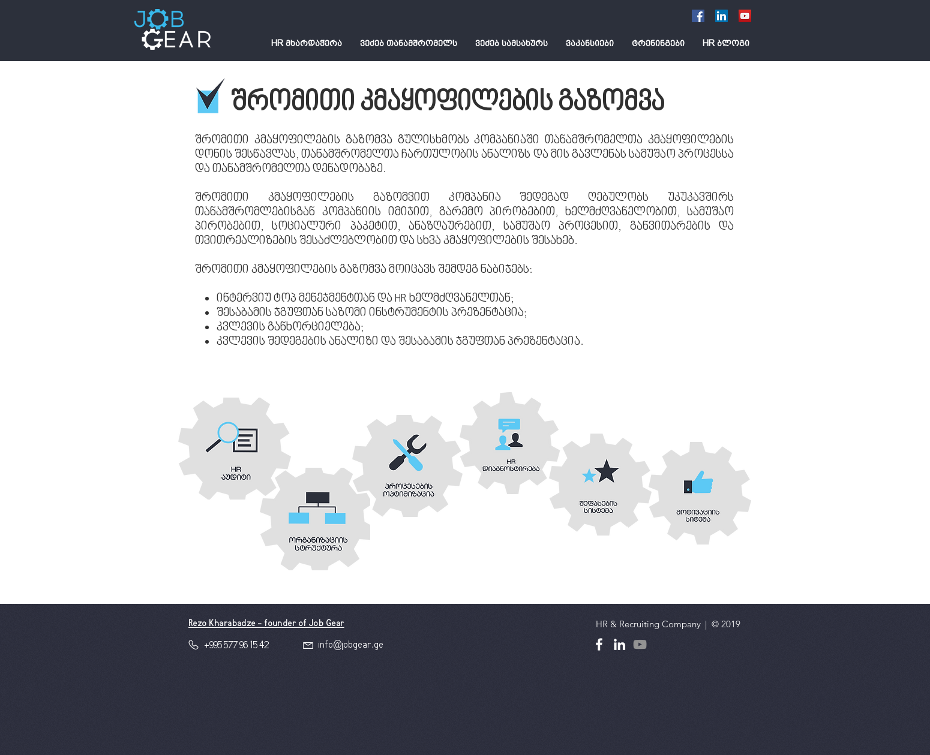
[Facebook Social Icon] (698, 16)
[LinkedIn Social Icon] (721, 16)
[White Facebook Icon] (599, 644)
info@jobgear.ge (350, 645)
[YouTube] (745, 16)
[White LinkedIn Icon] (619, 644)
